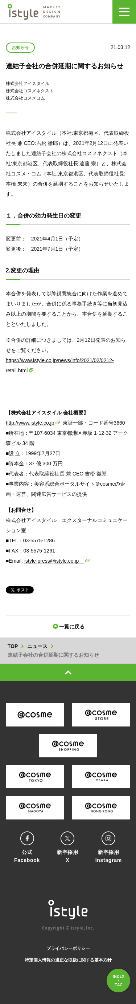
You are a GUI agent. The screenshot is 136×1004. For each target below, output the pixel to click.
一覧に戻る (72, 626)
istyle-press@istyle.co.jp (54, 561)
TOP (13, 646)
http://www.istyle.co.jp (30, 423)
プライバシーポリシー (68, 948)
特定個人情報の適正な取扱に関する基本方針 (68, 960)
